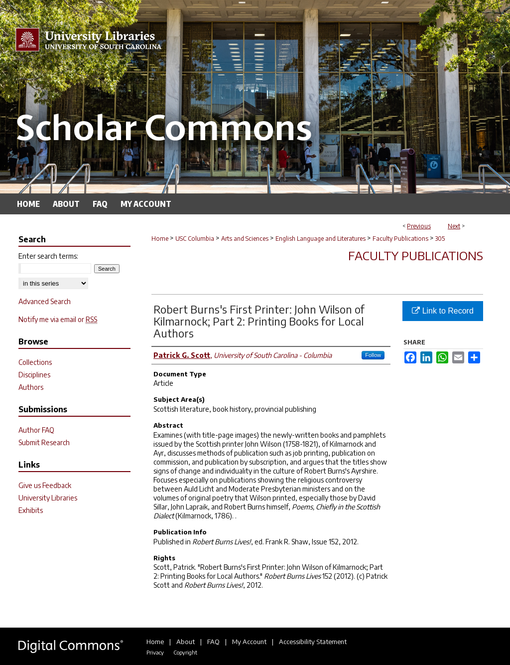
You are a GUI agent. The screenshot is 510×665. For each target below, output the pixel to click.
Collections (35, 362)
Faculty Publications (400, 238)
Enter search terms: (48, 256)
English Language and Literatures (320, 238)
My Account (249, 642)
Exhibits (30, 510)
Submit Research (44, 442)
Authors (30, 387)
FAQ (213, 642)
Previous (419, 226)
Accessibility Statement (313, 642)
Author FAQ (36, 430)
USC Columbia (194, 238)
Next (454, 226)
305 (440, 238)
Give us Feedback (44, 485)
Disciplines (34, 374)
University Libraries (47, 498)
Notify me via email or (57, 319)
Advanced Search (44, 301)
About (185, 642)
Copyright (185, 652)
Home (159, 238)
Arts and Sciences (244, 238)
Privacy (155, 652)
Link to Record (443, 311)
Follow (373, 355)
